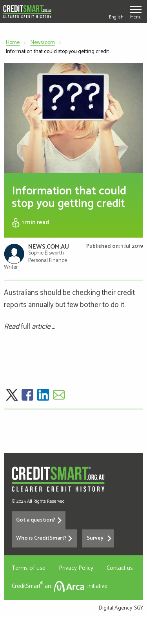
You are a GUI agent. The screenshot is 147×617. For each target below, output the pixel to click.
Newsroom (43, 42)
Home (13, 42)
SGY (138, 608)
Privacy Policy (76, 568)
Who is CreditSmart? (41, 538)
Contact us (120, 568)
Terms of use (28, 568)
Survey (95, 538)
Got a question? (35, 520)
